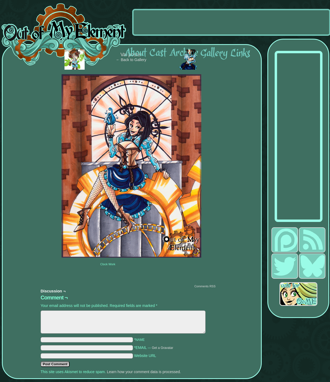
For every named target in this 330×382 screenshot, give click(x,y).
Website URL (145, 355)
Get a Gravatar (162, 348)
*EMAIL (153, 347)
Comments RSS (205, 286)
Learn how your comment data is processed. (144, 372)
